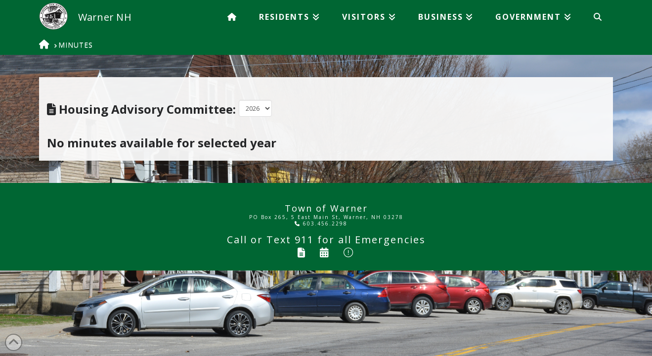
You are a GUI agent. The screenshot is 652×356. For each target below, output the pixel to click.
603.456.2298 (321, 223)
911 (304, 239)
